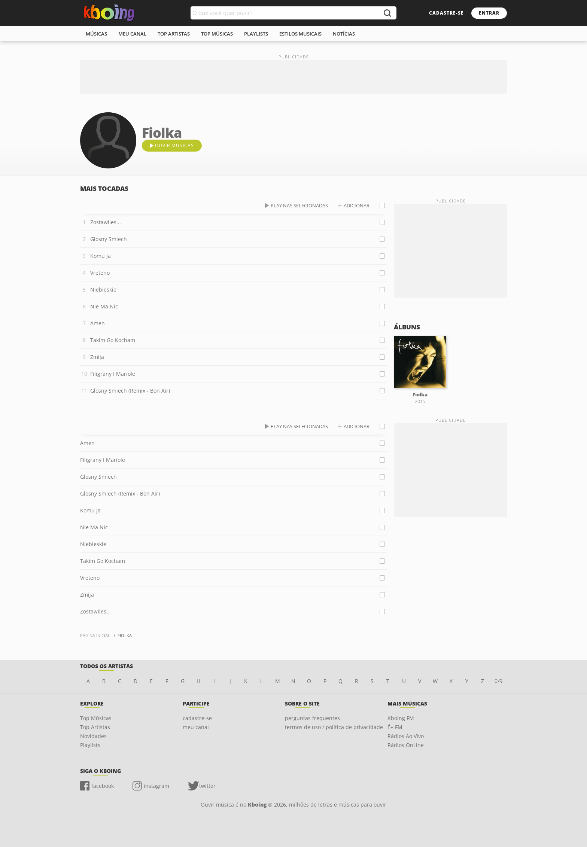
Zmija (97, 356)
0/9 (498, 681)
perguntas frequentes (312, 718)
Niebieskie (103, 289)
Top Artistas (95, 727)
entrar (489, 13)
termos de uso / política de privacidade (334, 727)
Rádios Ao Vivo (405, 736)
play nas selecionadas (299, 205)
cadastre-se (446, 13)
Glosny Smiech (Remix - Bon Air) (130, 390)
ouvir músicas (174, 145)
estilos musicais (300, 33)
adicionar (356, 205)
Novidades (93, 736)
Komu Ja (100, 255)
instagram (156, 785)
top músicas (217, 33)
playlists (256, 33)
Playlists (90, 745)
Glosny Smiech (108, 239)
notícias (344, 33)
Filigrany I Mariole (112, 373)
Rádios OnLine (405, 745)
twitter (207, 785)
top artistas (174, 33)
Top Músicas (96, 718)
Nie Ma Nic (104, 306)
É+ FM (394, 727)
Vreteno (100, 272)
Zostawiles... (105, 222)
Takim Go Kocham (112, 340)
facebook (102, 785)
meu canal (132, 33)
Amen (97, 323)
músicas (96, 33)
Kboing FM (400, 718)
